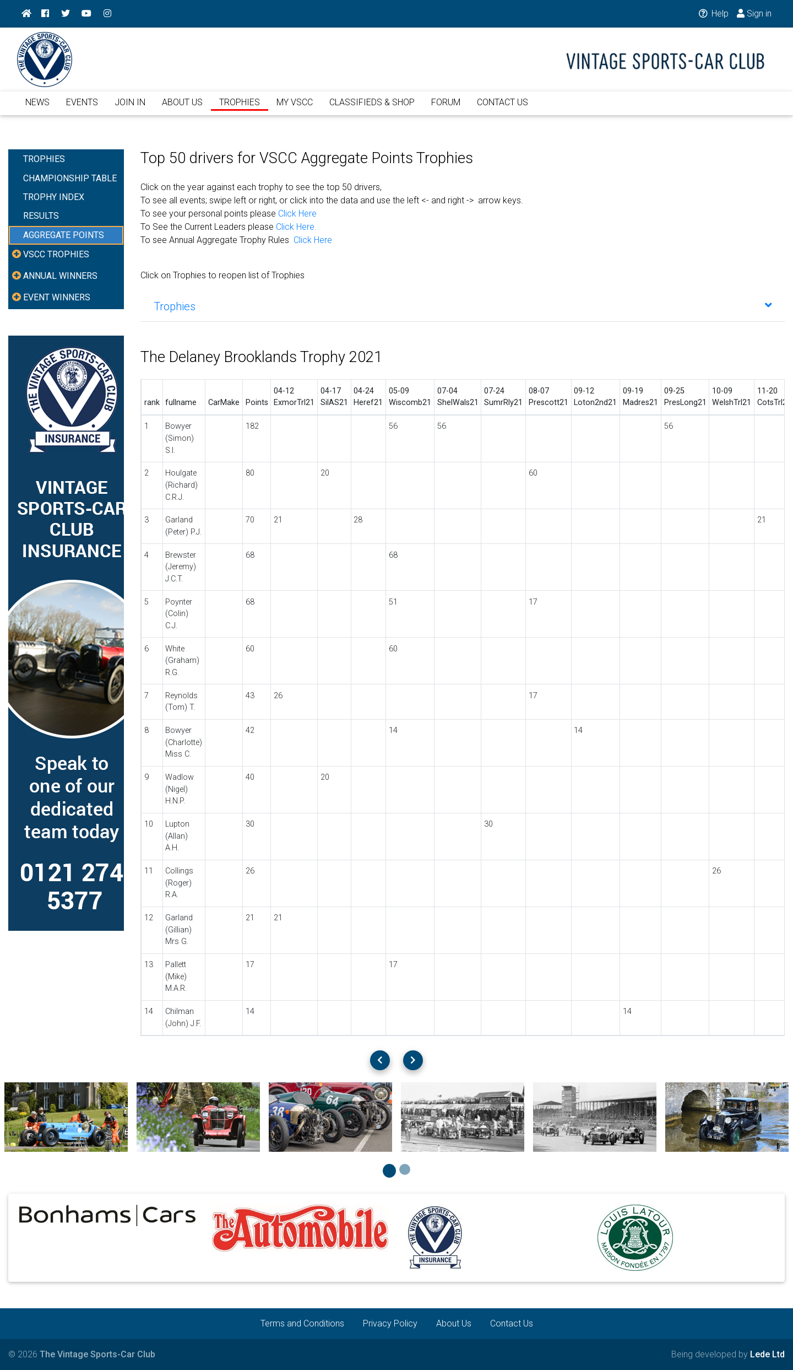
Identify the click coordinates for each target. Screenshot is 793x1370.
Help (712, 13)
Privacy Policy (390, 1323)
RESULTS (41, 216)
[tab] (462, 306)
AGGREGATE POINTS (63, 235)
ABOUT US (182, 109)
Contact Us (511, 1323)
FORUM (445, 109)
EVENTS (82, 109)
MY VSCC (294, 109)
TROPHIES (239, 109)
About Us (453, 1323)
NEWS (37, 109)
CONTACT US (502, 109)
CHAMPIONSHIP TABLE (70, 178)
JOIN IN (130, 109)
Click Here (297, 213)
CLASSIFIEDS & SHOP (372, 109)
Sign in (754, 13)
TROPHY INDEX (53, 197)
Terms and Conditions (302, 1323)
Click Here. (296, 227)
